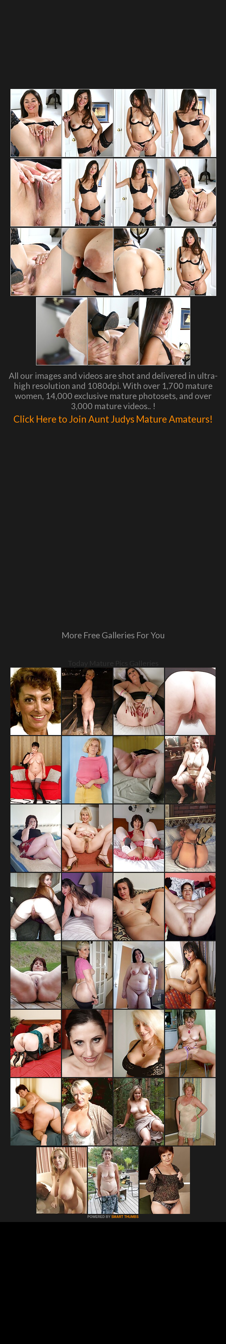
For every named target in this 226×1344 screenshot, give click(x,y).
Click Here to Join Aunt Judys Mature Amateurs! (113, 425)
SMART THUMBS (124, 1127)
